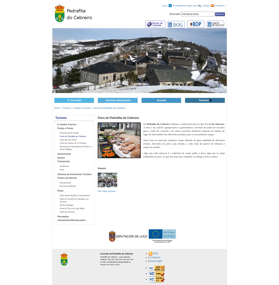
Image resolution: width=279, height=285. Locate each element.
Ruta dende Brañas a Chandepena (75, 195)
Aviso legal (156, 261)
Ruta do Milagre (67, 205)
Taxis (62, 170)
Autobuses (64, 166)
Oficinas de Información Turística (75, 174)
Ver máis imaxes (107, 191)
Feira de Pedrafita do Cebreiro (109, 108)
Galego (206, 6)
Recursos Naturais (68, 186)
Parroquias (63, 216)
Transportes (64, 161)
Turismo (204, 100)
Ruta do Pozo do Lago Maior (72, 208)
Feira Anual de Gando (69, 133)
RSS (155, 253)
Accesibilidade (179, 6)
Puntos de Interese (67, 178)
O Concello (74, 100)
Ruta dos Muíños (67, 212)
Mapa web (192, 6)
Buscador (175, 14)
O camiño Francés (67, 124)
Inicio (164, 6)
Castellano (220, 6)
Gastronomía (64, 154)
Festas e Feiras (82, 108)
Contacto (155, 257)
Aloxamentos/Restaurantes (72, 220)
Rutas (61, 190)
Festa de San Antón (68, 140)
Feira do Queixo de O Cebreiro (73, 143)
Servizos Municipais (118, 100)
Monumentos (65, 183)
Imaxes (61, 158)
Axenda (161, 100)
